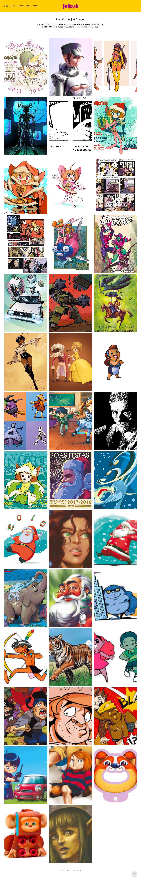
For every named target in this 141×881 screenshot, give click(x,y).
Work (6, 6)
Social (28, 6)
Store (35, 6)
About (13, 6)
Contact (21, 6)
